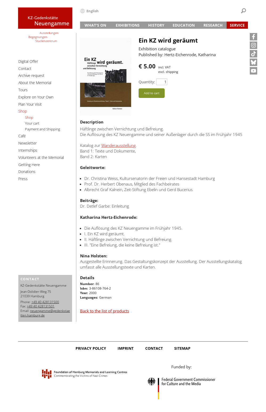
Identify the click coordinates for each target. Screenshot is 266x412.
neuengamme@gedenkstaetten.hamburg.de (45, 313)
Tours (23, 89)
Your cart (32, 123)
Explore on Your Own (35, 97)
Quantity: (147, 81)
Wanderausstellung (118, 145)
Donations (26, 171)
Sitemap (182, 348)
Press (23, 178)
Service (237, 25)
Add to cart (151, 93)
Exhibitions (128, 25)
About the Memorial (34, 82)
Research (213, 25)
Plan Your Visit (30, 104)
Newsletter (27, 143)
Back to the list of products (104, 311)
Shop (22, 111)
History (156, 25)
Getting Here (29, 164)
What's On (95, 25)
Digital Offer (28, 61)
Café (22, 135)
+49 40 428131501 (41, 306)
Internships (27, 150)
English (92, 11)
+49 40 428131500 (45, 302)
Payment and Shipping (42, 129)
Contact (24, 68)
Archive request (31, 75)
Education (184, 25)
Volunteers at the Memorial (41, 157)
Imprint (126, 348)
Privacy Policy (91, 348)
